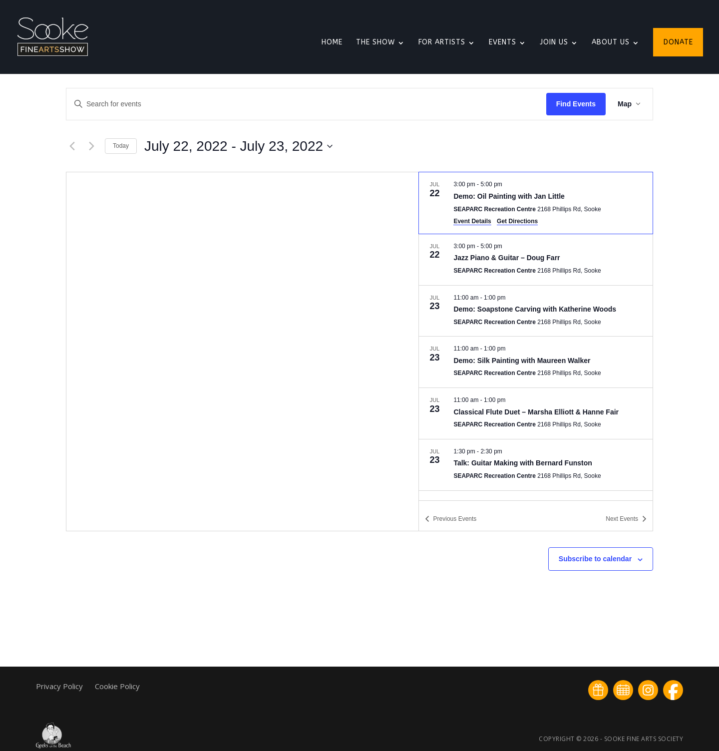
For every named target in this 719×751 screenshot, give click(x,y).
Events (502, 42)
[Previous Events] (72, 146)
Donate (678, 42)
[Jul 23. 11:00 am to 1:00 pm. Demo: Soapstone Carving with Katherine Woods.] (535, 311)
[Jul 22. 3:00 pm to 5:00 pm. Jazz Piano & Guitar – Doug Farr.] (535, 260)
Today (121, 145)
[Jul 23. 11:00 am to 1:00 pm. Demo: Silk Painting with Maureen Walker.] (535, 362)
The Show (375, 42)
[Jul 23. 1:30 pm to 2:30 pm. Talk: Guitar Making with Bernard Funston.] (535, 465)
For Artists (441, 42)
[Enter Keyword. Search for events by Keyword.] (306, 104)
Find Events (576, 104)
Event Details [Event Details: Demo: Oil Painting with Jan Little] (472, 221)
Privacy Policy (60, 686)
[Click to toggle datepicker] (238, 146)
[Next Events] (91, 146)
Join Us (554, 42)
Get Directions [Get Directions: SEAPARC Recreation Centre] (517, 221)
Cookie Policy (117, 686)
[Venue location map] (242, 351)
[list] (535, 336)
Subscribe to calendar (595, 559)
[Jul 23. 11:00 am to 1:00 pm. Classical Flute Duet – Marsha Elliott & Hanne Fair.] (535, 413)
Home (332, 42)
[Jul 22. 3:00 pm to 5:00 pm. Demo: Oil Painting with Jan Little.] (535, 203)
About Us (611, 42)
